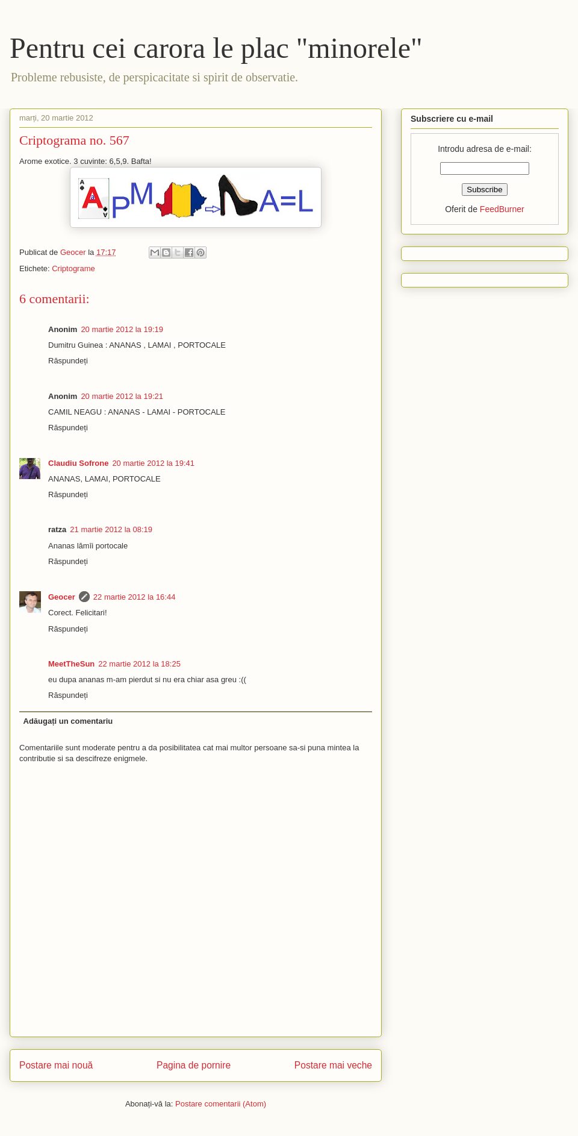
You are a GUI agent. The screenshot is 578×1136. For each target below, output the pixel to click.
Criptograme (73, 268)
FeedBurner (502, 209)
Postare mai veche (333, 1065)
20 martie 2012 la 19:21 (122, 396)
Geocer (61, 596)
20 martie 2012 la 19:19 (122, 329)
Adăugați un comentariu (68, 721)
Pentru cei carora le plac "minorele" (216, 48)
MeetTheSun (71, 663)
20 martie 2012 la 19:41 (153, 463)
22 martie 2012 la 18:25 (139, 663)
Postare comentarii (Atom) (220, 1103)
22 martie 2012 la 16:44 (134, 596)
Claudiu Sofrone (78, 463)
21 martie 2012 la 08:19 (111, 529)
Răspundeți (68, 360)
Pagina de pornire (194, 1065)
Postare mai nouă (56, 1065)
